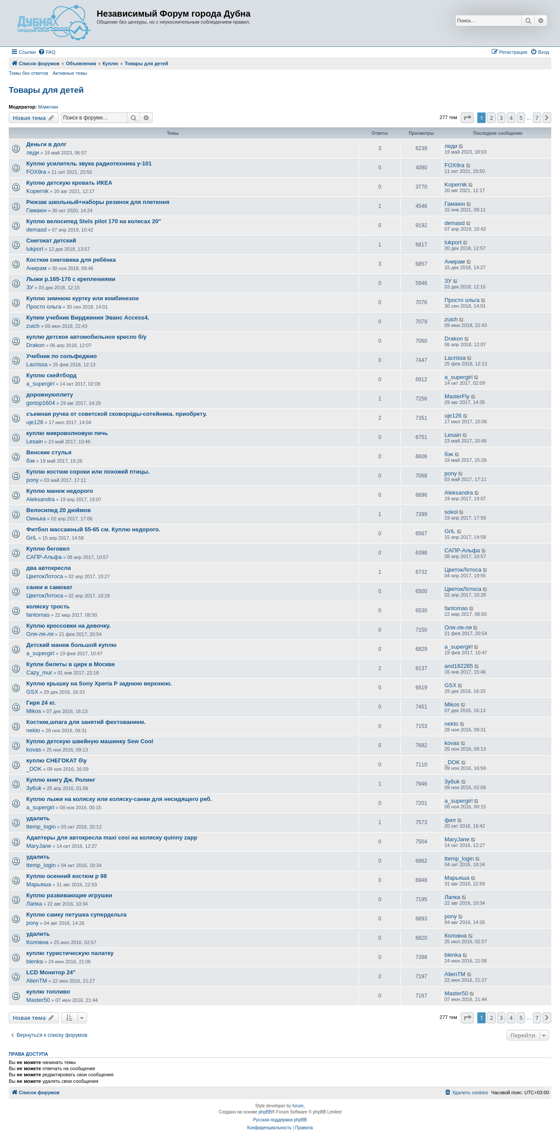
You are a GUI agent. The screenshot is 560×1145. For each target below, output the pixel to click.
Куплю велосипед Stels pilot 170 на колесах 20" (93, 221)
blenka (34, 961)
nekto (33, 730)
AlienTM (36, 980)
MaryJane (38, 846)
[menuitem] (47, 52)
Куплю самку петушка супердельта (76, 914)
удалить (38, 818)
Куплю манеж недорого (59, 491)
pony (32, 480)
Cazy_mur (39, 672)
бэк (30, 460)
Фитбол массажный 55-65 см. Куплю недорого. (93, 529)
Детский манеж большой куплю (71, 645)
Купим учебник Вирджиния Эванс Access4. (87, 317)
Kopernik (37, 191)
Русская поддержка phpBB (280, 1119)
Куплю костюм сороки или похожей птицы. (88, 471)
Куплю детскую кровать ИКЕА (69, 182)
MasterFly (456, 396)
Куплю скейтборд (51, 375)
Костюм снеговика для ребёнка (71, 259)
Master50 (38, 1000)
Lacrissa (36, 364)
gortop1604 (40, 403)
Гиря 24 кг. (41, 702)
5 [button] (520, 118)
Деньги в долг (46, 144)
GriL (31, 537)
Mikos (33, 711)
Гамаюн (36, 210)
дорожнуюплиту (49, 394)
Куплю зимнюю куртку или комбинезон (82, 298)
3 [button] (501, 118)
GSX (32, 691)
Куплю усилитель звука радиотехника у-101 (89, 163)
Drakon (35, 345)
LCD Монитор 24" (51, 972)
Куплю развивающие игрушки (69, 895)
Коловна (37, 942)
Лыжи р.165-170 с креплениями (71, 279)
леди (32, 152)
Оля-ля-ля (40, 634)
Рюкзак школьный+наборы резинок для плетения (97, 202)
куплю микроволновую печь (67, 433)
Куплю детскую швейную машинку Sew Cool (89, 741)
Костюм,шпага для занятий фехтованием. (86, 722)
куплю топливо (48, 991)
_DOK (34, 769)
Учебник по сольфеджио (61, 356)
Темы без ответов (28, 73)
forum (298, 1105)
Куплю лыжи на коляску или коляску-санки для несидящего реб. (119, 799)
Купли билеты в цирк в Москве (70, 664)
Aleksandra (40, 499)
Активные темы (69, 73)
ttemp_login (41, 826)
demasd (36, 229)
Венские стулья (48, 452)
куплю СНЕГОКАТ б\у (56, 760)
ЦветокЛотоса (44, 576)
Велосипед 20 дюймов (58, 510)
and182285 (458, 666)
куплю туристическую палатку (70, 953)
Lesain (34, 441)
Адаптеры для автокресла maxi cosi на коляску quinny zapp (111, 837)
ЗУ (29, 287)
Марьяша (38, 884)
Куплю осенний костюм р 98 (66, 876)
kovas (33, 749)
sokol (451, 512)
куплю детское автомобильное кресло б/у (86, 337)
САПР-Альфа (44, 557)
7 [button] (537, 118)
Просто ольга (43, 306)
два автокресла (48, 568)
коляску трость (48, 606)
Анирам (36, 268)
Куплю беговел (48, 548)
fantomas (37, 614)
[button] (467, 117)
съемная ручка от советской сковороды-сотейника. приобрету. (116, 414)
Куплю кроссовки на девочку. (68, 625)
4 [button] (510, 118)
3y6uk (34, 788)
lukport (34, 249)
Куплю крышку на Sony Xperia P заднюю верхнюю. (99, 683)
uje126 (34, 422)
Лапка (34, 903)
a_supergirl (40, 383)
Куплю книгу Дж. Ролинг (60, 779)
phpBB (265, 1112)
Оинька (36, 518)
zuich (32, 326)
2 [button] (491, 118)
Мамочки (48, 106)
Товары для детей (46, 90)
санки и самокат (49, 587)
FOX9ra (36, 172)
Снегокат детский (51, 240)
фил (450, 820)
